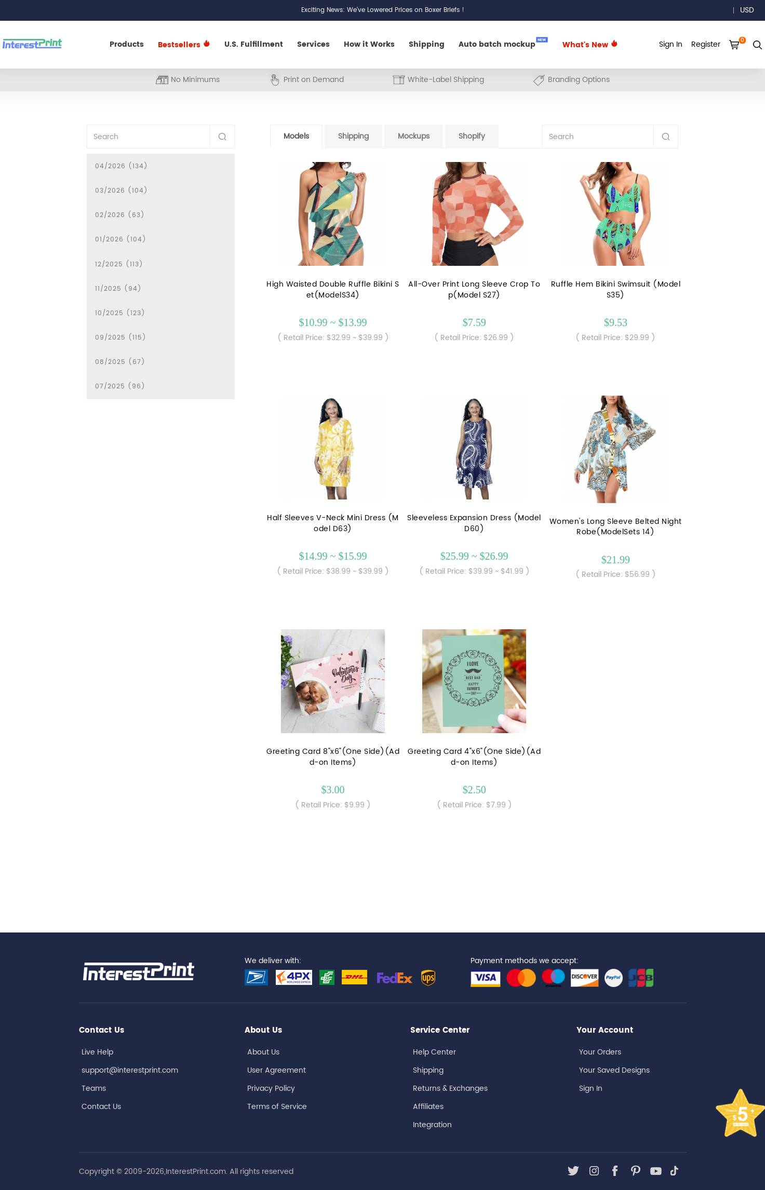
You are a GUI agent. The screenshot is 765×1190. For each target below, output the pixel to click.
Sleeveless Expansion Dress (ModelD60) (474, 523)
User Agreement (276, 1070)
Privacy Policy (271, 1088)
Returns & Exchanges (450, 1088)
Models (296, 136)
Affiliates (428, 1107)
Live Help (97, 1052)
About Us (263, 1052)
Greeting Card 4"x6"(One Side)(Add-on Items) (474, 757)
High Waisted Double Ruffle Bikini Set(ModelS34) (332, 289)
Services (313, 44)
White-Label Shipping (438, 80)
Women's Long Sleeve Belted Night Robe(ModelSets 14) (615, 527)
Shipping (427, 44)
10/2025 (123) (120, 313)
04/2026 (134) (121, 166)
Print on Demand (306, 80)
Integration (432, 1125)
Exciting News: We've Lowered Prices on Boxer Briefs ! (382, 10)
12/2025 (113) (119, 264)
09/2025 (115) (120, 338)
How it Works (369, 44)
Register (705, 44)
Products (127, 44)
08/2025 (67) (120, 362)
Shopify (472, 136)
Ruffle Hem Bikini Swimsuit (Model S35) (616, 289)
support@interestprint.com (130, 1070)
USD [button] (750, 10)
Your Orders (600, 1052)
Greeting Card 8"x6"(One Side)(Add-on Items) (332, 757)
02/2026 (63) (120, 215)
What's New (590, 45)
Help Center (434, 1052)
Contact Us (101, 1107)
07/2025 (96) (120, 386)
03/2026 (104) (121, 191)
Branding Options (571, 80)
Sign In (590, 1088)
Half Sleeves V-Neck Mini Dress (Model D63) (333, 523)
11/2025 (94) (118, 289)
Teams (94, 1088)
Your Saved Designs (614, 1070)
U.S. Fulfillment (253, 44)
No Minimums (188, 80)
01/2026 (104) (120, 240)
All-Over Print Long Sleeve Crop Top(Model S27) (474, 289)
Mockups (414, 136)
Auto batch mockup (503, 43)
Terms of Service (277, 1107)
